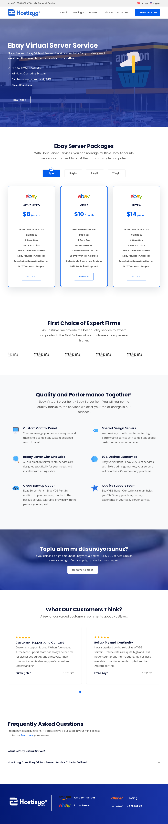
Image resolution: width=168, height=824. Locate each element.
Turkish (142, 3)
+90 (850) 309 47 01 (20, 3)
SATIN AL (31, 276)
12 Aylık (116, 172)
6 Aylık (95, 172)
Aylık (51, 172)
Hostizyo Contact (82, 569)
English (155, 3)
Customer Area (147, 12)
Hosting (77, 12)
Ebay (108, 12)
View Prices (19, 99)
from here (27, 735)
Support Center (44, 3)
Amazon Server (77, 797)
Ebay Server (75, 805)
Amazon (93, 12)
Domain (63, 12)
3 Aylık (73, 172)
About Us (122, 12)
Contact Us (126, 806)
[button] (80, 692)
